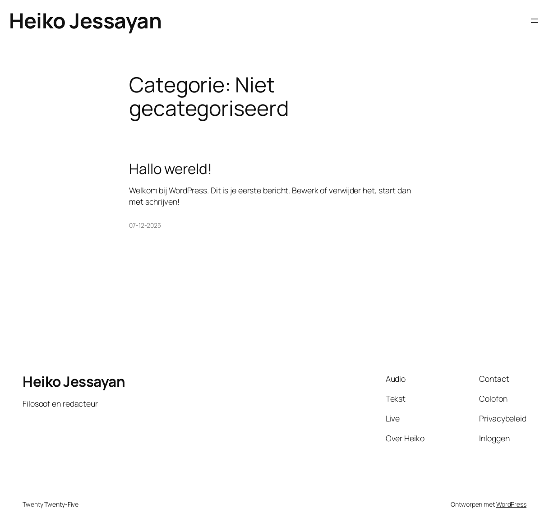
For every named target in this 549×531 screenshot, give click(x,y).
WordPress (511, 504)
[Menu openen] (534, 20)
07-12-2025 (145, 225)
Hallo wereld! (170, 168)
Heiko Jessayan (85, 20)
